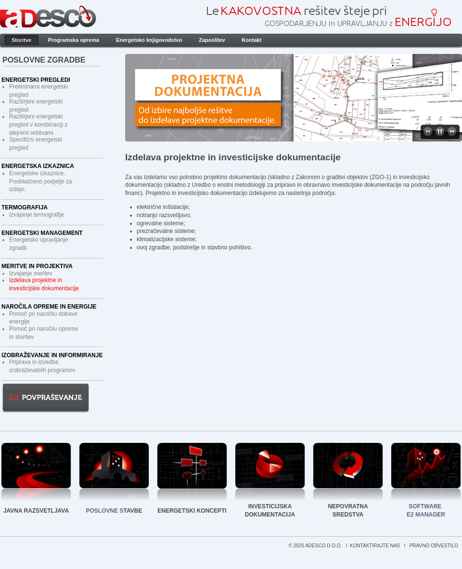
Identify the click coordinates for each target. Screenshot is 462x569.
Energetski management (42, 233)
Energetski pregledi (35, 80)
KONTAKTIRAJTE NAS (375, 545)
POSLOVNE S (105, 510)
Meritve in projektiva (37, 266)
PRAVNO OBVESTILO (435, 545)
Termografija (24, 207)
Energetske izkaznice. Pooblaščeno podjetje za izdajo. (40, 181)
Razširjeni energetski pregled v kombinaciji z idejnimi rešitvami (38, 124)
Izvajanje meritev (30, 273)
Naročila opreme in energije (49, 306)
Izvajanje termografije (36, 214)
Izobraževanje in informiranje (52, 355)
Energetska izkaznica (37, 166)
